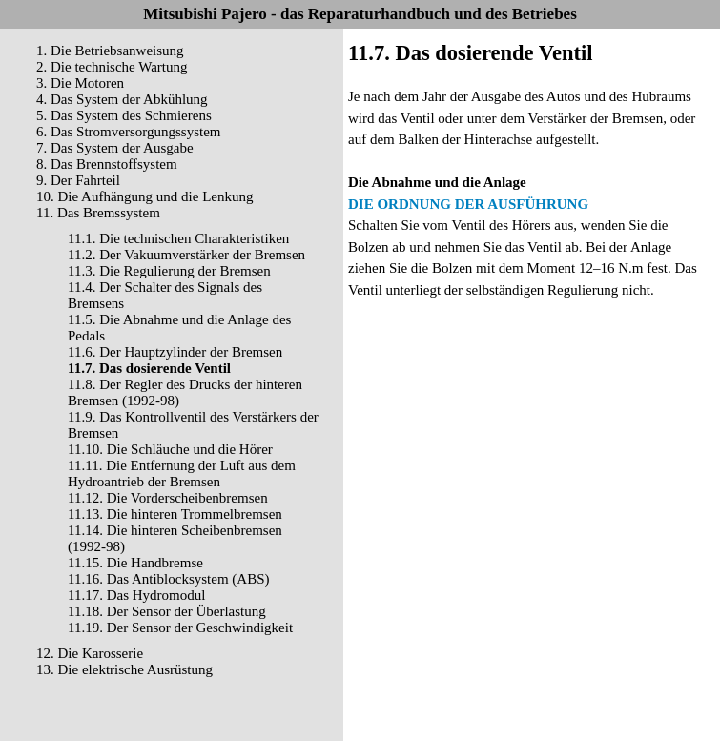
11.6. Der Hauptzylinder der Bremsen (175, 352)
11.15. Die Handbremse (135, 562)
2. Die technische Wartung (111, 66)
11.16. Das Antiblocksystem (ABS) (169, 579)
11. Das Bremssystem (98, 212)
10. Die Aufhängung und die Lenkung (144, 196)
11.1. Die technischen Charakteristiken (178, 238)
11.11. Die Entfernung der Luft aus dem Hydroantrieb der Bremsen (182, 473)
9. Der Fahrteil (78, 180)
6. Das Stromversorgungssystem (128, 131)
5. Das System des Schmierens (124, 115)
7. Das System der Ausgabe (115, 147)
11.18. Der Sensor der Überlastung (167, 611)
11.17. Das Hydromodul (136, 595)
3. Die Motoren (80, 83)
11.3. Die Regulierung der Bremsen (169, 270)
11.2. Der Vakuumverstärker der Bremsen (186, 254)
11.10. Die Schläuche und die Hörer (170, 449)
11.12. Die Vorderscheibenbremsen (168, 497)
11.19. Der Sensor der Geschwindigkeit (180, 627)
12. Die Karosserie (89, 653)
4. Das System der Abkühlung (122, 99)
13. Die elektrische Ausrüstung (124, 669)
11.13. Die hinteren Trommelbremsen (175, 514)
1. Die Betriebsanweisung (110, 50)
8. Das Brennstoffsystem (106, 164)
